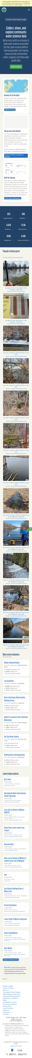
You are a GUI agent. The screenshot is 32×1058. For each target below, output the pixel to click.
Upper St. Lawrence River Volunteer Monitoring (14, 939)
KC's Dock (7, 779)
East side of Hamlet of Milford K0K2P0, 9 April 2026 (16, 353)
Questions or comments (10, 998)
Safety (5, 1000)
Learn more (26, 5)
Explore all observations (10, 959)
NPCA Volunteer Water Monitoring (16, 911)
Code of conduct (8, 1008)
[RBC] (12, 1050)
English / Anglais (8, 986)
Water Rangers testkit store (12, 994)
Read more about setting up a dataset (14, 155)
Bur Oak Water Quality (11, 736)
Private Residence (10, 905)
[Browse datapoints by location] (9, 236)
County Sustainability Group (19, 356)
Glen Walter (8, 948)
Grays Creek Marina (10, 932)
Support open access (16, 1046)
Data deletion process (10, 1002)
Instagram (6, 1012)
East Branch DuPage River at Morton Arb (13, 890)
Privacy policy (7, 1006)
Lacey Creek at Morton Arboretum (15, 918)
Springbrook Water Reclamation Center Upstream (15, 794)
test (5, 874)
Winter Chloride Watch (18, 291)
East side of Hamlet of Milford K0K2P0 (14, 811)
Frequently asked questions (11, 996)
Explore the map (10, 110)
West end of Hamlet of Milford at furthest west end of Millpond (15, 859)
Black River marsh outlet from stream (14, 829)
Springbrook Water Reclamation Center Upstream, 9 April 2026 (16, 288)
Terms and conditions (10, 1004)
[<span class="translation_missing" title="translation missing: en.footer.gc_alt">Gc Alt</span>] (19, 1050)
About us (6, 990)
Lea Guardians (9, 680)
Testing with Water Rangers (12, 992)
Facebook (6, 1010)
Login (24, 19)
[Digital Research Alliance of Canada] (16, 1054)
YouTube (6, 1014)
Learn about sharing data (13, 198)
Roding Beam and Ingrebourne (14, 754)
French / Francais (8, 988)
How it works (16, 67)
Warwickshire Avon (13, 850)
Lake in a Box (11, 785)
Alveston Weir (9, 844)
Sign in (5, 979)
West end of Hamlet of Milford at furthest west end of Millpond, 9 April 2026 (16, 516)
